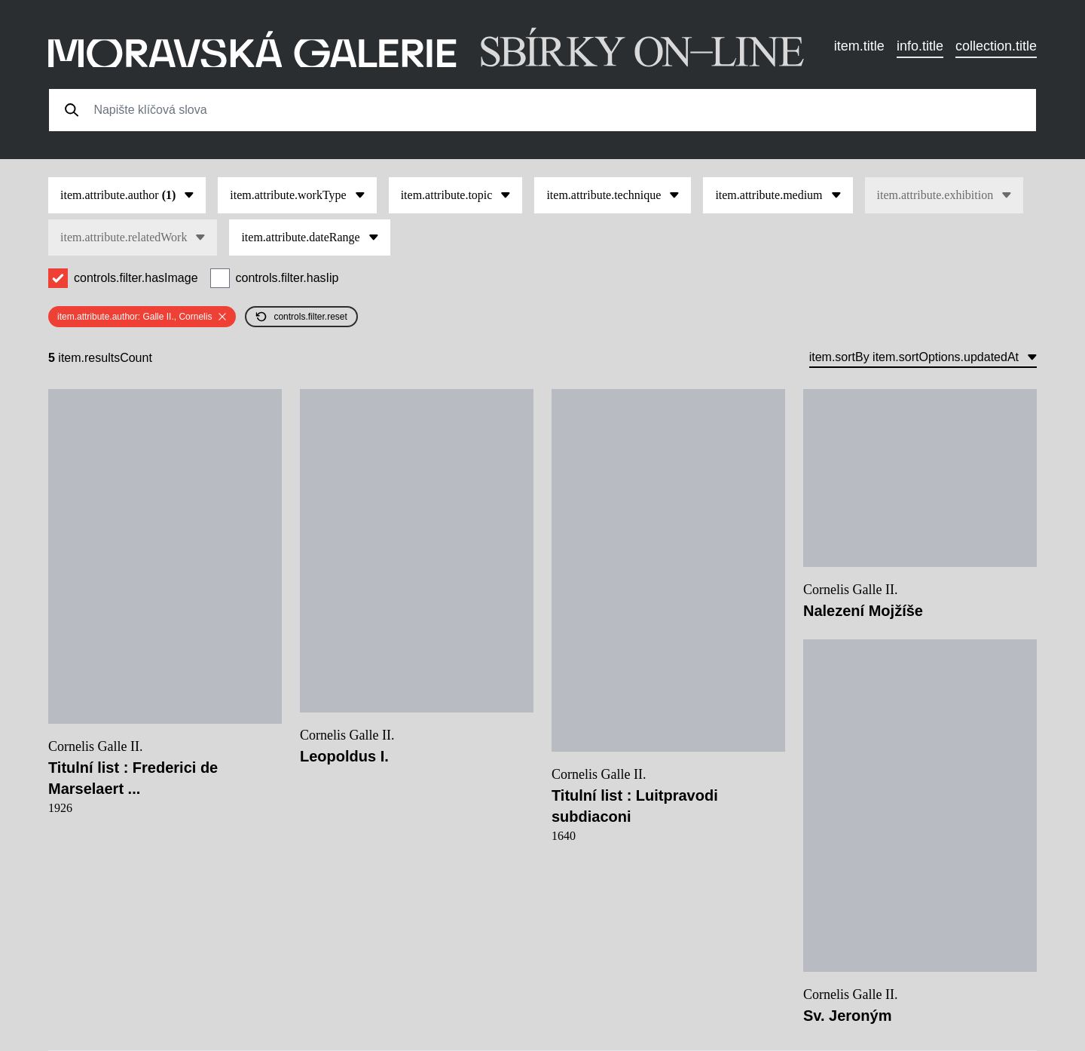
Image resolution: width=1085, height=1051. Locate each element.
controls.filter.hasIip (287, 277)
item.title (859, 46)
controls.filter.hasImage (136, 277)
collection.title (996, 46)
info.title (920, 46)
